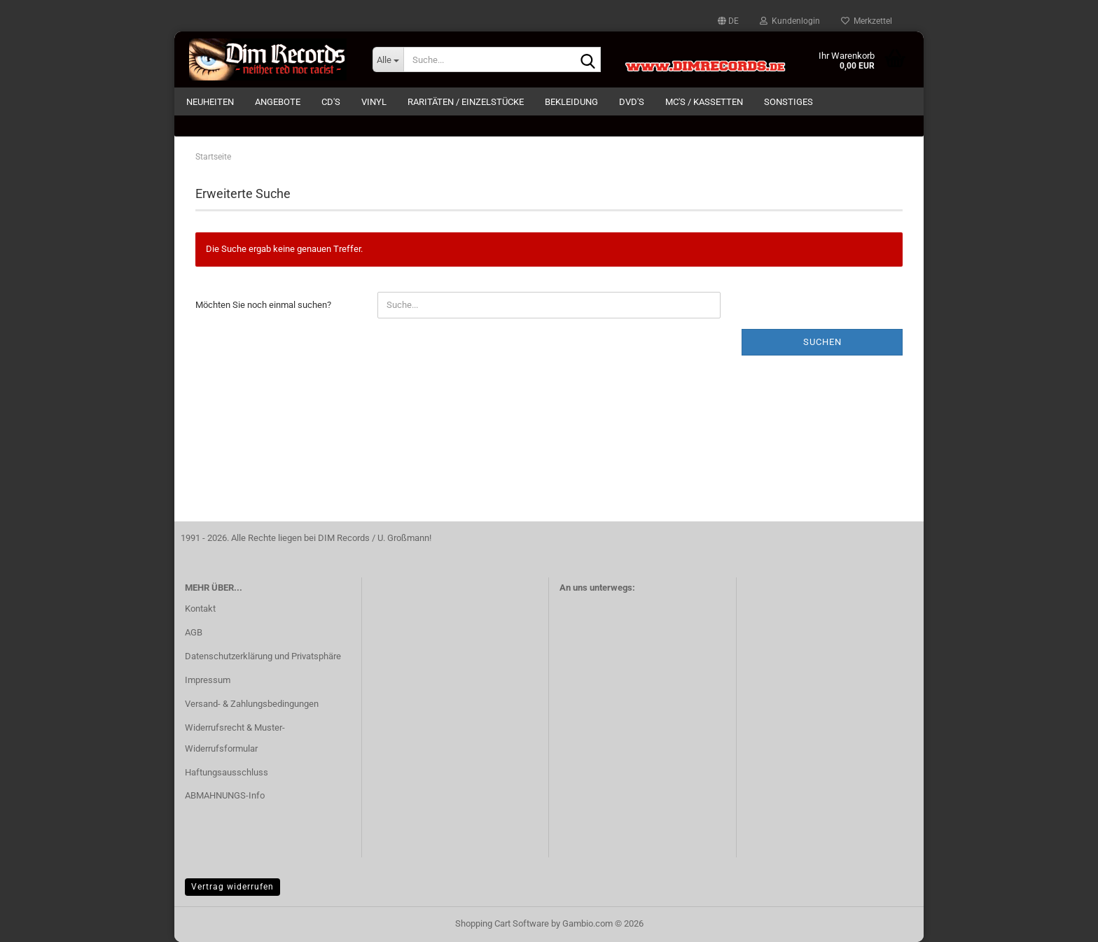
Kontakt (200, 608)
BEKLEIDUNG (571, 102)
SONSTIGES (788, 102)
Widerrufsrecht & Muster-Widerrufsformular (235, 738)
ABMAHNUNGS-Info (225, 795)
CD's (330, 102)
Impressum (207, 680)
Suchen (822, 342)
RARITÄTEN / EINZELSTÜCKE (466, 102)
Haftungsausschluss (226, 772)
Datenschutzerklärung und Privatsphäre (263, 656)
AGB (193, 632)
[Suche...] (388, 59)
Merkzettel (866, 21)
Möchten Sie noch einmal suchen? (263, 305)
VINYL (374, 102)
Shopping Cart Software (502, 923)
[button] (728, 20)
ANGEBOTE (277, 102)
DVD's (631, 102)
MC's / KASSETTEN (704, 102)
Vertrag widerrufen (232, 887)
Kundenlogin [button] (790, 21)
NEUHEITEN (210, 102)
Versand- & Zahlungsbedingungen (252, 703)
